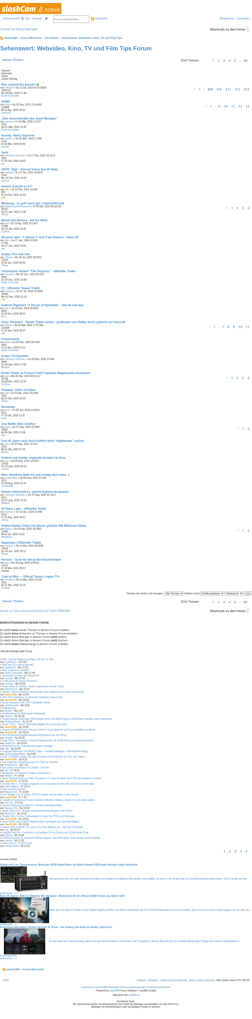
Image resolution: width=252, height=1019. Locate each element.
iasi (3, 163)
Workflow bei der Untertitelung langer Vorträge (27, 746)
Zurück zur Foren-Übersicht (16, 610)
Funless (5, 231)
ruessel (9, 172)
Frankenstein (10, 339)
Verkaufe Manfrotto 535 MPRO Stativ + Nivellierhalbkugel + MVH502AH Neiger (45, 751)
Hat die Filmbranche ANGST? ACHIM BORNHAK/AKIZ (32, 805)
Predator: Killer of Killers (18, 390)
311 (228, 89)
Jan (7, 444)
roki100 (9, 87)
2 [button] (218, 60)
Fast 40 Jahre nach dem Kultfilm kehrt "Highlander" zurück (42, 441)
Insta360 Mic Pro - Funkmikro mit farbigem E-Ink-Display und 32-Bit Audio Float (45, 832)
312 (237, 89)
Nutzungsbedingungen (133, 987)
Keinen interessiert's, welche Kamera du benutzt (35, 492)
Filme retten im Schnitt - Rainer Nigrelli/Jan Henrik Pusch (33, 686)
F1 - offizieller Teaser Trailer (20, 288)
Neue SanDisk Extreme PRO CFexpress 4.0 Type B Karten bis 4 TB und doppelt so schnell (51, 778)
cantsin (9, 121)
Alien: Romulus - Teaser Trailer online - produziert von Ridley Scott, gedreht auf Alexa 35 (63, 322)
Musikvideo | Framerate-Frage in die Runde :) (27, 773)
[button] (205, 60)
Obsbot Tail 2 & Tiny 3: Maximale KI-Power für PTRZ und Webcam (38, 816)
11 (233, 106)
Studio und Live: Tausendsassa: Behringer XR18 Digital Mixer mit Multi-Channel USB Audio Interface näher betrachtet (69, 864)
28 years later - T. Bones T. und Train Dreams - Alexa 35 (39, 237)
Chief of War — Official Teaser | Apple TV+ (30, 576)
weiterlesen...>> (8, 893)
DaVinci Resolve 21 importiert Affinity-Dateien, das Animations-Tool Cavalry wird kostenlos (51, 838)
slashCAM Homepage (107, 987)
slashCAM (99, 18)
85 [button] (245, 60)
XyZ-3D (9, 802)
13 (247, 106)
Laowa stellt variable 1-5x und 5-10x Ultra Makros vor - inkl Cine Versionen (42, 827)
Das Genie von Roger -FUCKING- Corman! (25, 767)
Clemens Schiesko (15, 155)
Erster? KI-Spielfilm (14, 356)
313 (246, 89)
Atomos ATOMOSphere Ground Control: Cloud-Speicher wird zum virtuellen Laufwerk (48, 729)
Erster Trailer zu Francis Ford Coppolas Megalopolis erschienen (46, 373)
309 (210, 89)
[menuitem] (25, 18)
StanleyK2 (10, 667)
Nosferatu (8, 407)
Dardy (8, 528)
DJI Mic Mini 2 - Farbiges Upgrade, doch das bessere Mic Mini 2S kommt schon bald (48, 783)
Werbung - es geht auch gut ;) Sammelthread (32, 203)
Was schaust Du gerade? (18, 84)
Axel (7, 104)
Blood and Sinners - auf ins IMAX (24, 220)
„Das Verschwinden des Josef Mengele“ (29, 118)
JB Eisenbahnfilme (15, 754)
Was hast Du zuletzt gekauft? (18, 664)
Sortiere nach (204, 593)
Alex (3, 316)
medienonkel (12, 705)
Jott (3, 333)
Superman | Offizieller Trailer (21, 542)
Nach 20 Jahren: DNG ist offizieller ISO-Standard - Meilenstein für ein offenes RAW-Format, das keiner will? (62, 896)
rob (7, 189)
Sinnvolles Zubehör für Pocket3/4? (21, 675)
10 (225, 106)
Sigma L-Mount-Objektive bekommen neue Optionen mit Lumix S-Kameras (43, 691)
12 (240, 106)
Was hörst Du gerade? (14, 789)
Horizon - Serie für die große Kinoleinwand (31, 559)
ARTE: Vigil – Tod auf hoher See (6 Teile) (29, 169)
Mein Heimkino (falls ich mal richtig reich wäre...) (35, 475)
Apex (4, 152)
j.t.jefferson (11, 662)
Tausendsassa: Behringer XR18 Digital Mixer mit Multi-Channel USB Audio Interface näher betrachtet (57, 719)
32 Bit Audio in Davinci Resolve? (19, 681)
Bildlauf (5, 367)
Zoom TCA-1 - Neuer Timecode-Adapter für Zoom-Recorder (34, 724)
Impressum (87, 987)
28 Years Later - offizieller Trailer (23, 508)
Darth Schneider (10, 95)
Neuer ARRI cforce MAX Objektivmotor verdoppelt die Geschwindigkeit (40, 821)
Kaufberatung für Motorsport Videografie (24, 713)
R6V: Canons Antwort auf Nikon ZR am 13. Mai (27, 659)
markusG (6, 112)
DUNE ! (6, 101)
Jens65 (9, 737)
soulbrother (11, 478)
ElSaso (9, 835)
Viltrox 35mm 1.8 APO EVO (17, 843)
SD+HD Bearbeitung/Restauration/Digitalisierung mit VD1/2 (34, 735)
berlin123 (10, 743)
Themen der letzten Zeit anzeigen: (155, 593)
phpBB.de (133, 995)
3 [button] (224, 60)
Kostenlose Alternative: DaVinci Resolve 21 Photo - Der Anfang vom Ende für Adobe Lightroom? (56, 927)
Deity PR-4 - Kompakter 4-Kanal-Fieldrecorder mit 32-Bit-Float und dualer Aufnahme (48, 740)
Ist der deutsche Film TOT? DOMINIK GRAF (26, 702)
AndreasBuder (12, 721)
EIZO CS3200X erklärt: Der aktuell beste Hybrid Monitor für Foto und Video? (43, 756)
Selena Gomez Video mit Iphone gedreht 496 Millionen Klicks (43, 525)
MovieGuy (6, 537)
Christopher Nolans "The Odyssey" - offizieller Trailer (38, 271)
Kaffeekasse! (9, 708)
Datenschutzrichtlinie (159, 987)
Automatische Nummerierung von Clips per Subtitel (30, 762)
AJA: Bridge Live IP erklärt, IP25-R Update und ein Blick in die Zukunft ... (41, 794)
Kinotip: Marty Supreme (17, 135)
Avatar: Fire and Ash (15, 254)
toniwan (9, 683)
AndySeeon (11, 765)
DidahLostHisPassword (17, 206)
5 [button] (235, 60)
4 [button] (229, 60)
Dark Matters (12, 786)
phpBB (113, 990)
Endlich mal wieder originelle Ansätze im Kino (33, 458)
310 (219, 89)
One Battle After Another (18, 424)
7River (4, 214)
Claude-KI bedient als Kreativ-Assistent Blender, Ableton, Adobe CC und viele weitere (48, 800)
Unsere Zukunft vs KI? (16, 186)
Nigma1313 (11, 689)
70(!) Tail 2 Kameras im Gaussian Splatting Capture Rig (32, 697)
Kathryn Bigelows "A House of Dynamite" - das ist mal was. (42, 305)
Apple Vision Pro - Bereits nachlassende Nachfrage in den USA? (37, 810)
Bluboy (5, 452)
